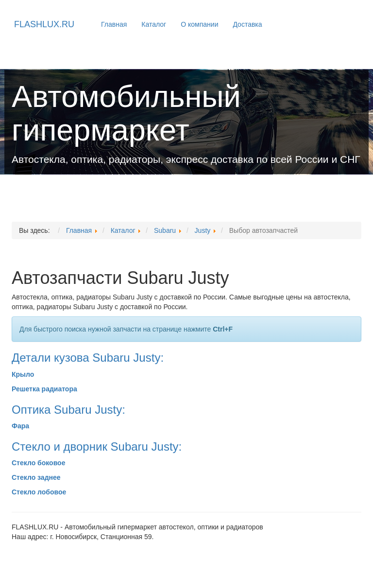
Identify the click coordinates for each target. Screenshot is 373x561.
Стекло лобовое (39, 492)
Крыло (23, 374)
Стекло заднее (36, 477)
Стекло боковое (38, 463)
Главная (114, 24)
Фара (20, 426)
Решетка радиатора (44, 389)
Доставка (247, 24)
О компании (199, 24)
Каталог (153, 24)
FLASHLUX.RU (44, 24)
